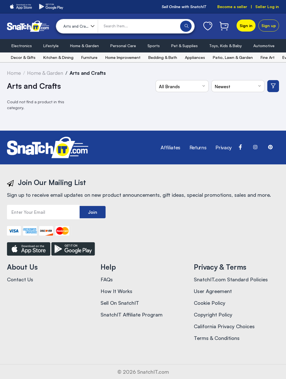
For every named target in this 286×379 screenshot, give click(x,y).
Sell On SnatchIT (120, 303)
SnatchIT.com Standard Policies (231, 279)
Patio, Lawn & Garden (233, 57)
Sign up (268, 25)
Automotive (264, 45)
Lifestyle (51, 45)
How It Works (116, 291)
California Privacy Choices (224, 326)
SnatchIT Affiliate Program (132, 314)
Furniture (89, 57)
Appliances (195, 57)
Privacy (223, 147)
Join (92, 212)
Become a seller (232, 6)
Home (14, 73)
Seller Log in (267, 6)
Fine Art (268, 57)
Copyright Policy (213, 314)
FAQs (107, 279)
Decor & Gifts (23, 57)
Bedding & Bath (162, 57)
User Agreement (213, 291)
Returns (197, 147)
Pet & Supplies (184, 45)
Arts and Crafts (88, 73)
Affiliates (170, 147)
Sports (153, 45)
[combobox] (182, 86)
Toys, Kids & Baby (225, 45)
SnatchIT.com (153, 372)
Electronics (21, 45)
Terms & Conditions (217, 338)
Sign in (246, 25)
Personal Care (123, 45)
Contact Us (20, 279)
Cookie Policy (209, 303)
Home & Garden (84, 45)
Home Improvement (122, 57)
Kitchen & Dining (58, 57)
